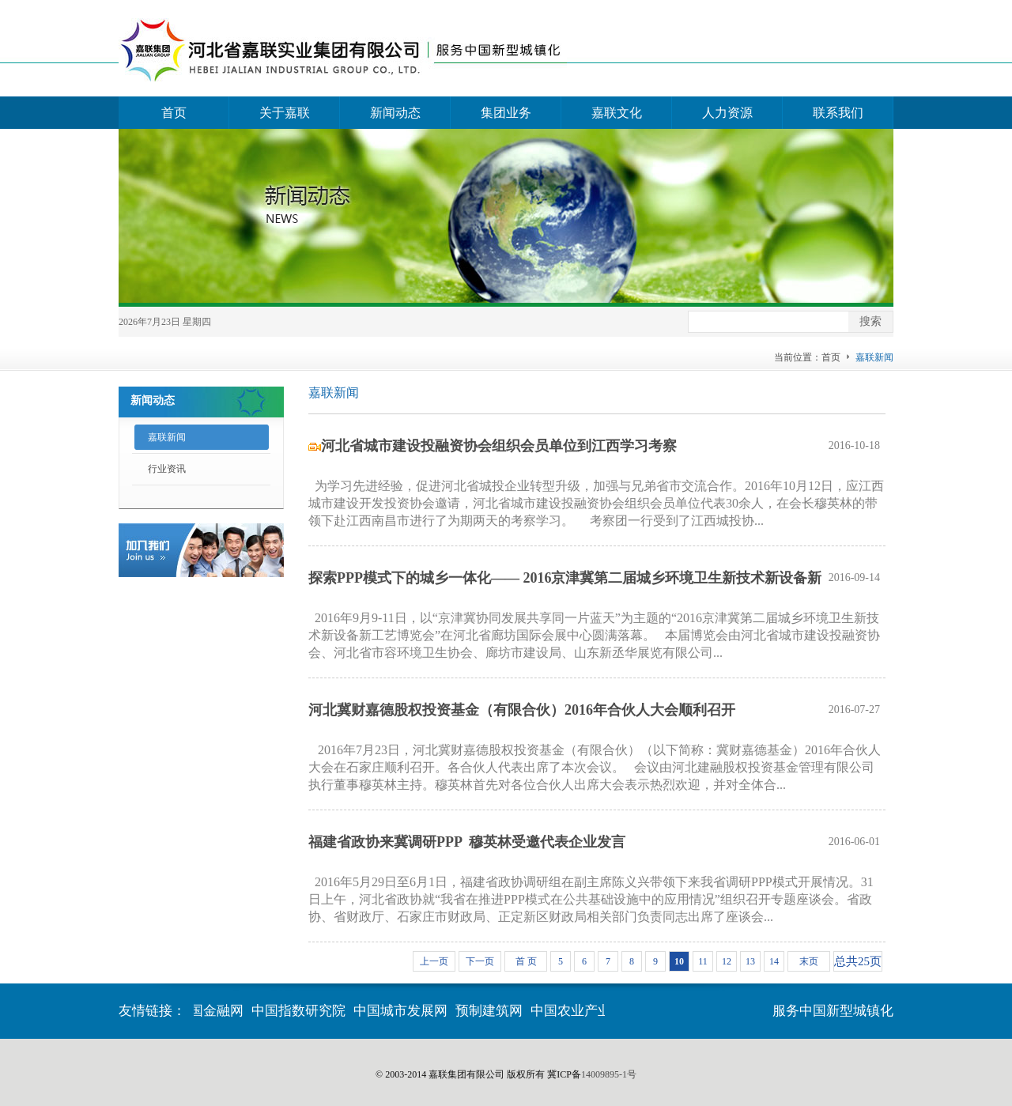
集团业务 (506, 112)
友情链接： (152, 1010)
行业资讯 (167, 468)
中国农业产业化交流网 (600, 1010)
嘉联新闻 (167, 437)
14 (774, 961)
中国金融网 (212, 1010)
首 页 (526, 961)
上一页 (434, 961)
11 (703, 961)
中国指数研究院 (301, 1010)
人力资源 (727, 112)
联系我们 (838, 112)
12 (726, 961)
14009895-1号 (608, 1074)
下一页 (480, 961)
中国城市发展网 (403, 1010)
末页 (808, 961)
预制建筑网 (491, 1010)
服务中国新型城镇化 (832, 1010)
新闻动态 (395, 112)
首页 (174, 112)
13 (750, 961)
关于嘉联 (284, 112)
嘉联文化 (616, 112)
